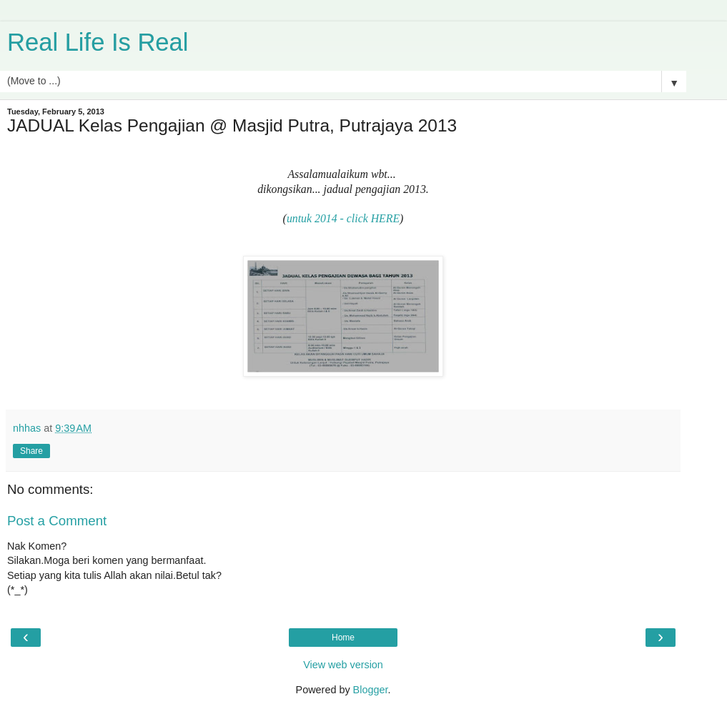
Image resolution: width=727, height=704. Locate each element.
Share (31, 451)
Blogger (370, 689)
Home (343, 638)
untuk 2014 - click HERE (343, 218)
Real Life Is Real (97, 42)
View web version (343, 664)
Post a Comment (57, 520)
